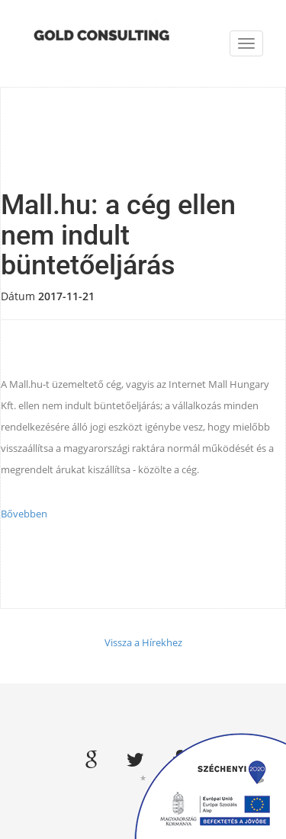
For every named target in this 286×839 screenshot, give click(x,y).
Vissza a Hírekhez (143, 642)
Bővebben (24, 513)
